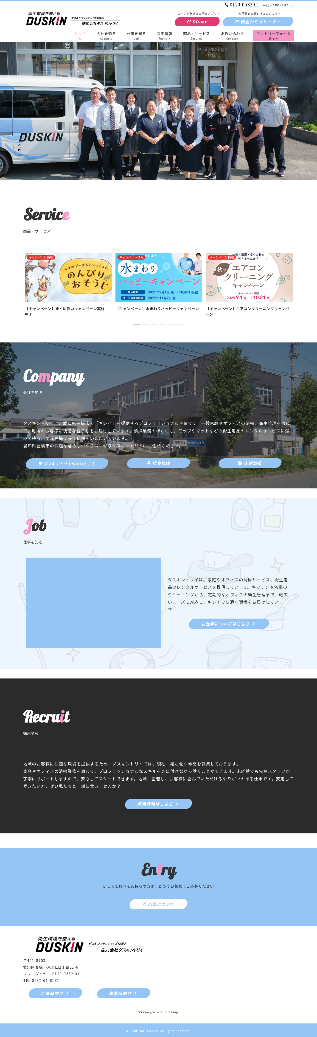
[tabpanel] (68, 285)
